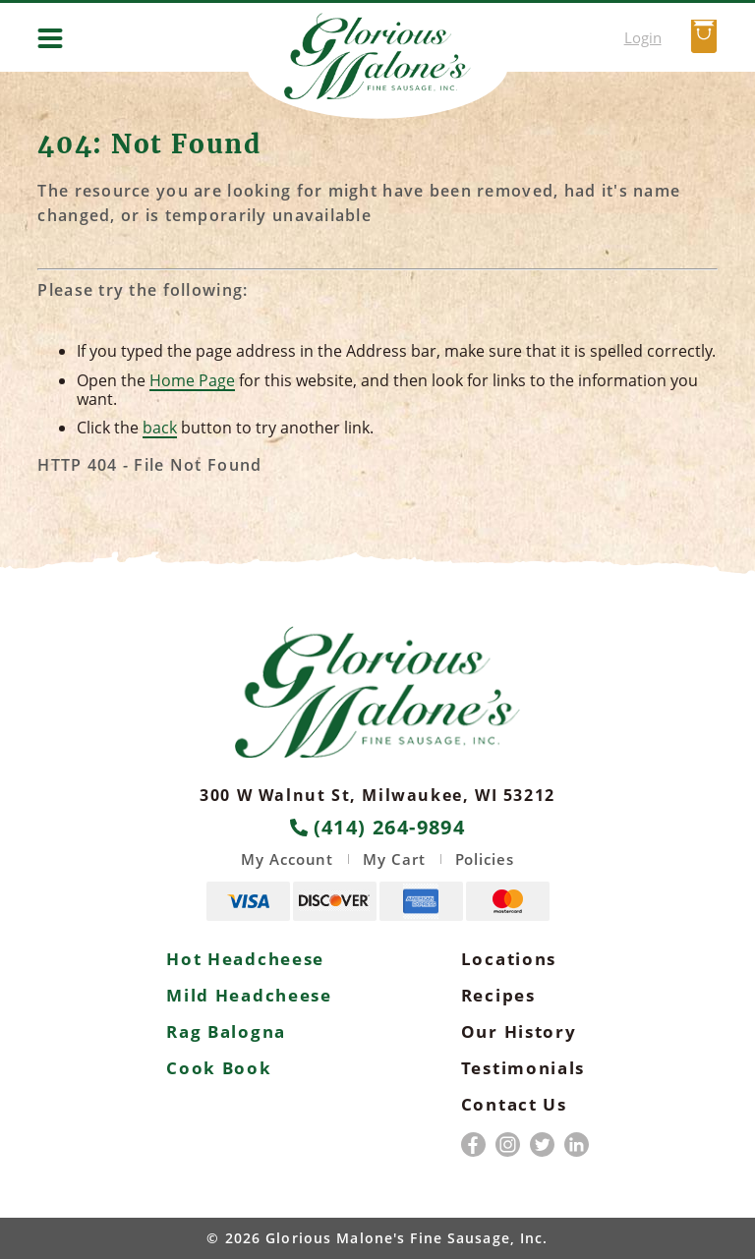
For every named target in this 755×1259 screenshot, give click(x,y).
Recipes (498, 995)
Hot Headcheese (245, 958)
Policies (484, 859)
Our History (519, 1031)
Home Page (192, 380)
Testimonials (523, 1068)
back (160, 427)
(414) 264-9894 (378, 827)
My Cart (394, 859)
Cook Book (218, 1068)
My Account (287, 859)
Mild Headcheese (249, 995)
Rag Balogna (226, 1031)
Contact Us (514, 1104)
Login (643, 37)
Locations (508, 958)
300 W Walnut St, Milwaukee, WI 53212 (377, 795)
